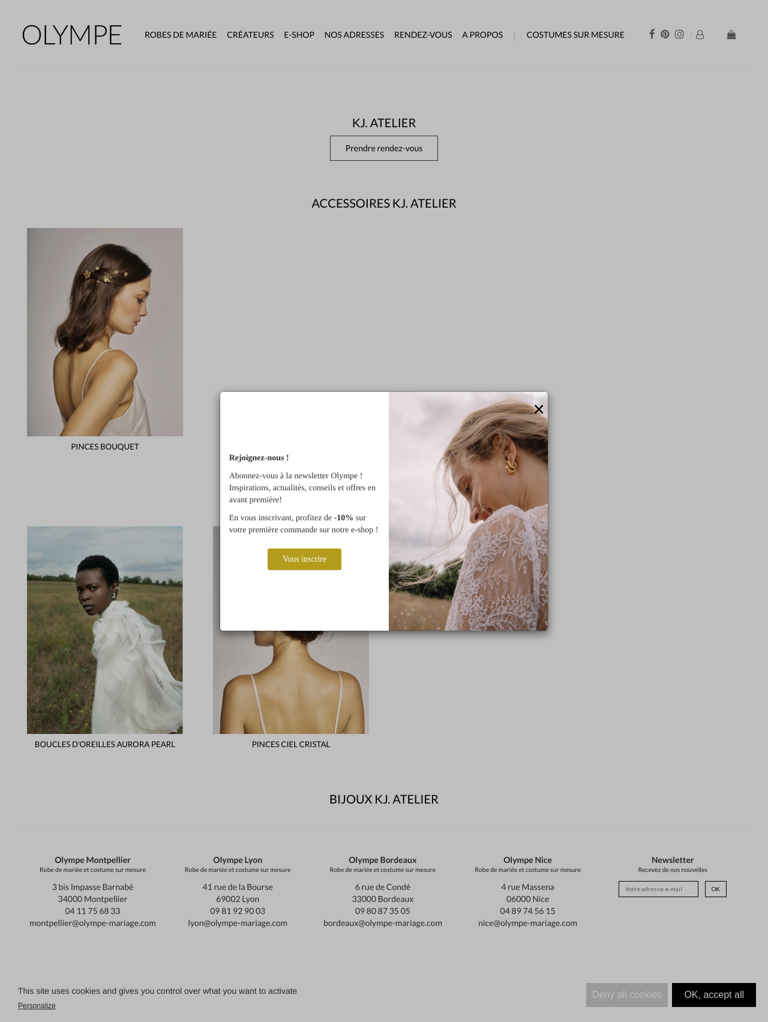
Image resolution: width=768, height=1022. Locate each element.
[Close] (539, 410)
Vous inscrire (304, 559)
